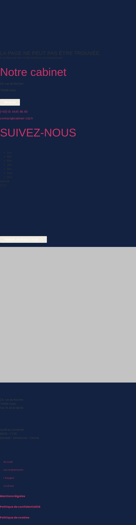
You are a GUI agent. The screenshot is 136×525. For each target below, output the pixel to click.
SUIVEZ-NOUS (38, 132)
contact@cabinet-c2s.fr (16, 118)
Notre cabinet (33, 72)
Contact (8, 486)
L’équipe (8, 478)
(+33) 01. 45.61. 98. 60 (14, 112)
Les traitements (13, 470)
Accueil (8, 462)
